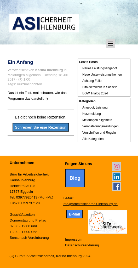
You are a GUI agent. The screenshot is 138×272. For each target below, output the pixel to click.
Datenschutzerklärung (82, 245)
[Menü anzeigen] (110, 43)
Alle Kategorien (93, 139)
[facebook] (116, 186)
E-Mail (74, 214)
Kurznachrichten (29, 84)
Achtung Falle (91, 81)
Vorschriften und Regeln (99, 132)
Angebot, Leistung (95, 107)
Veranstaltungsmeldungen (100, 126)
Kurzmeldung (91, 114)
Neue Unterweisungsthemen (102, 74)
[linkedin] (116, 176)
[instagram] (116, 166)
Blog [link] (75, 178)
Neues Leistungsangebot (99, 68)
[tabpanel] (35, 200)
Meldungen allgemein (97, 120)
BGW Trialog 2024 (95, 93)
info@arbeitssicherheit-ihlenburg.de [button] (90, 204)
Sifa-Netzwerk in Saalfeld (99, 87)
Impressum (73, 239)
